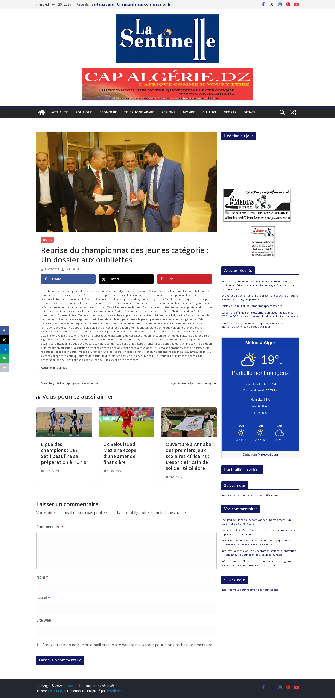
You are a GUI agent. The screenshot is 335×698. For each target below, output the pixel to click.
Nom (42, 577)
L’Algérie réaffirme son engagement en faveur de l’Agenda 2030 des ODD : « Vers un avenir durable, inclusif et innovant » (259, 314)
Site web (43, 620)
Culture (209, 112)
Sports (230, 112)
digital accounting (232, 540)
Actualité (59, 112)
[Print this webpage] (4, 367)
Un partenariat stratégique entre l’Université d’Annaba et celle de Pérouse (256, 542)
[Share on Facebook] (68, 279)
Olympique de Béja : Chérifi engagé (193, 383)
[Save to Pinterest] (184, 279)
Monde (189, 112)
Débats (250, 112)
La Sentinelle (73, 269)
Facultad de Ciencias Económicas (241, 519)
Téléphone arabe (139, 112)
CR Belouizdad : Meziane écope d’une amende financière (120, 453)
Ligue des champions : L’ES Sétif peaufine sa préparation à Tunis (63, 453)
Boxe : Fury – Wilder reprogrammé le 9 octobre (67, 383)
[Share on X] (126, 279)
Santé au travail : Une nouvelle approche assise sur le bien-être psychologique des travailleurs (131, 6)
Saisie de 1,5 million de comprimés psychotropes (251, 306)
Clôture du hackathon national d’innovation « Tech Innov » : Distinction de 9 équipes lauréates (258, 552)
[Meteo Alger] (260, 426)
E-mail (43, 598)
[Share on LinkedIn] (4, 349)
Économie (108, 112)
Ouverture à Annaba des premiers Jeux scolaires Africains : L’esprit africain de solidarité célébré (188, 456)
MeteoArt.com (268, 454)
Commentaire (49, 526)
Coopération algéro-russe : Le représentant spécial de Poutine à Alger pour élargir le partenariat (260, 297)
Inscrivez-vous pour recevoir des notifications (249, 495)
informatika (228, 551)
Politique (83, 112)
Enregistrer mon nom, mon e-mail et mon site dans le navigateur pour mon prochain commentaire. (127, 644)
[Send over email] (4, 358)
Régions (168, 112)
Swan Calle (228, 530)
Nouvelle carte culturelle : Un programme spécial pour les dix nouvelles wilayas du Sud (258, 563)
